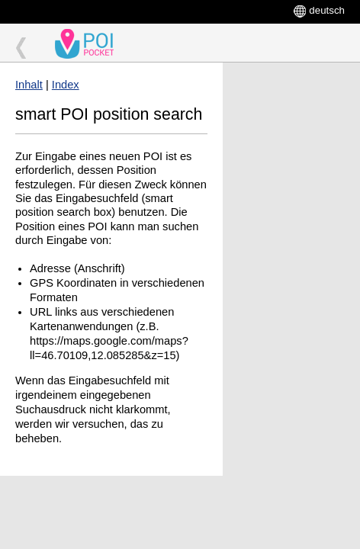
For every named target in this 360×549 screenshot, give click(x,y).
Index (65, 85)
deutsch (327, 10)
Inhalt (29, 85)
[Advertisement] (291, 120)
